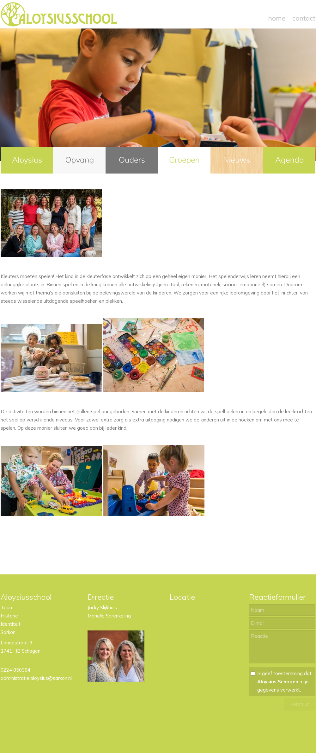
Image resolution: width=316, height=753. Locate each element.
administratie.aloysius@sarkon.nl (36, 678)
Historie (9, 616)
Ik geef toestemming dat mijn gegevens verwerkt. (284, 681)
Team (7, 607)
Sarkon (8, 632)
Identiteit (11, 624)
